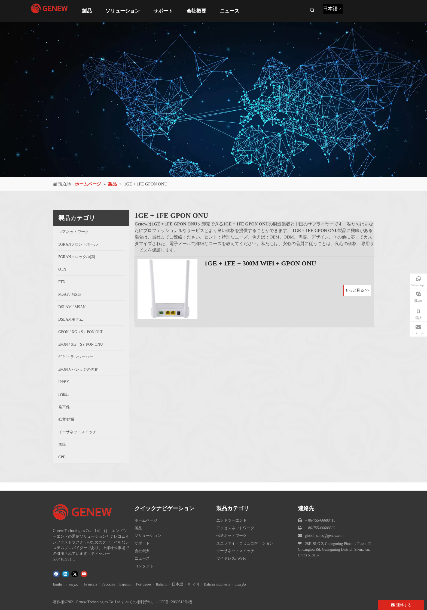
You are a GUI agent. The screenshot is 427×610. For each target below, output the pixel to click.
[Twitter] (74, 574)
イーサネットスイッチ (235, 551)
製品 (138, 528)
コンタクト (144, 566)
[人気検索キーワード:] (312, 10)
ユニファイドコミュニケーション (244, 543)
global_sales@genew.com (324, 536)
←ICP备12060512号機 (173, 602)
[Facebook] (56, 574)
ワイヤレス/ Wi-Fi (231, 558)
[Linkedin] (65, 574)
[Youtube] (84, 574)
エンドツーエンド (231, 520)
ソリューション (148, 536)
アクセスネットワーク (235, 528)
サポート (142, 543)
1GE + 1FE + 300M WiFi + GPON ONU (260, 263)
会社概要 (142, 551)
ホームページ (146, 520)
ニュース (142, 558)
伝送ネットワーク (231, 536)
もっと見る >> (357, 290)
